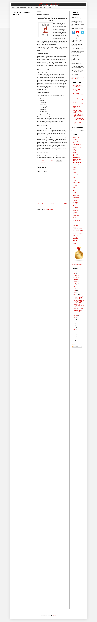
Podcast (74, 217)
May (75, 288)
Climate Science (76, 157)
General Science (76, 182)
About (42, 66)
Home (13, 7)
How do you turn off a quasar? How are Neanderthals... (78, 312)
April (75, 290)
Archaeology (75, 141)
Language (75, 192)
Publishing (75, 227)
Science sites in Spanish (78, 233)
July (75, 284)
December (76, 275)
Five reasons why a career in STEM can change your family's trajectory (77, 111)
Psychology (75, 223)
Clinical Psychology (77, 159)
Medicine (75, 200)
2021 (74, 273)
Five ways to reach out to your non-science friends (78, 119)
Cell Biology (75, 154)
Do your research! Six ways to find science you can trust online (78, 87)
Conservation (76, 164)
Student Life (75, 238)
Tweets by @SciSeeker (77, 264)
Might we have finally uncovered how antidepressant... (78, 297)
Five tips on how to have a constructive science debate (78, 115)
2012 (74, 333)
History (74, 190)
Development (75, 165)
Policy (74, 218)
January (76, 315)
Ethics (74, 177)
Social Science (76, 235)
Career (74, 152)
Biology (74, 149)
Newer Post (40, 203)
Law (73, 194)
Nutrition (74, 205)
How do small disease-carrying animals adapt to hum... (79, 301)
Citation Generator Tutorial (40, 7)
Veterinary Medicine (77, 242)
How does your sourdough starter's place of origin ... (79, 305)
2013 (74, 331)
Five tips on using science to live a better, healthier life (78, 91)
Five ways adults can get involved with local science (78, 122)
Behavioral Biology (77, 147)
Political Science (76, 220)
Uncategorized (76, 240)
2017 (74, 323)
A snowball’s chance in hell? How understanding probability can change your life (78, 100)
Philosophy (75, 210)
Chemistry (75, 155)
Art (73, 142)
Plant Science (76, 215)
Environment (75, 175)
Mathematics (75, 198)
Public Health (75, 225)
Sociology (75, 237)
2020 (74, 317)
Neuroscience (76, 203)
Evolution (75, 179)
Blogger (54, 615)
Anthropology (76, 139)
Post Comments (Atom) (49, 209)
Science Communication (78, 230)
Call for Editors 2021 (78, 308)
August (76, 283)
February (76, 294)
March (75, 292)
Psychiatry (75, 222)
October (76, 279)
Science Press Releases (78, 232)
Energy (74, 172)
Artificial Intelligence (77, 144)
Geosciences (76, 185)
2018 (74, 321)
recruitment (43, 162)
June (75, 286)
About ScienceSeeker (21, 7)
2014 (74, 329)
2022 (74, 271)
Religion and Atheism (77, 228)
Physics (74, 213)
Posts (74, 344)
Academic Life (76, 137)
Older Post (64, 203)
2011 (74, 334)
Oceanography (76, 207)
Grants (74, 187)
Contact (50, 7)
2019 (74, 319)
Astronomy (75, 146)
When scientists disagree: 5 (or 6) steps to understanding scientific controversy (78, 95)
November (76, 277)
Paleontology (75, 208)
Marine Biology (76, 197)
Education (75, 170)
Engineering (75, 174)
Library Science (76, 195)
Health (74, 189)
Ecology (74, 167)
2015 (74, 327)
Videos (74, 243)
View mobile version (52, 206)
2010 (74, 336)
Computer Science (77, 162)
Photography (75, 212)
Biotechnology (76, 150)
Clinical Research (76, 160)
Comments (75, 346)
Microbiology (75, 202)
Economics (75, 169)
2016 (74, 325)
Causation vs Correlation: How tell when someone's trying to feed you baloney (78, 105)
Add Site (30, 7)
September (76, 281)
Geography (75, 184)
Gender (74, 180)
